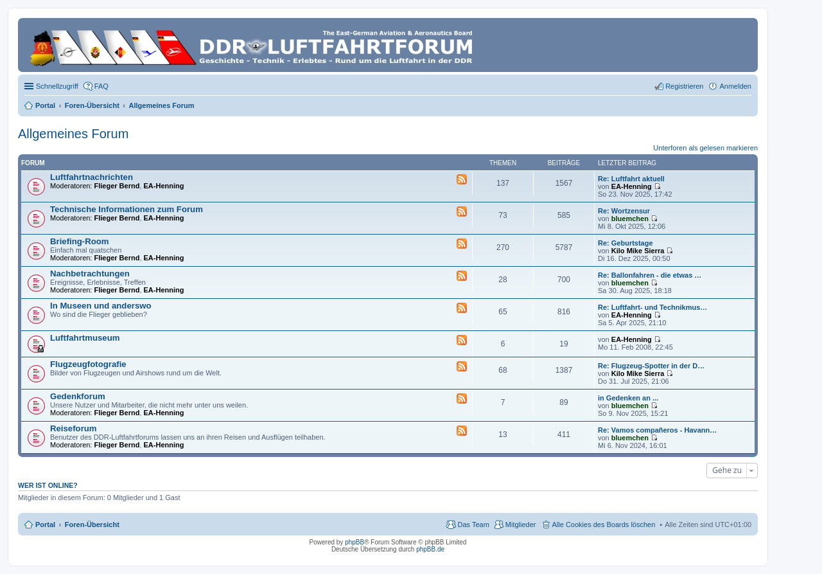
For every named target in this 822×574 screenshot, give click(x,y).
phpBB (354, 542)
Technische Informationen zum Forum (126, 209)
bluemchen (630, 218)
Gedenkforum (77, 396)
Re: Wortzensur (624, 211)
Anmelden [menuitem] (735, 86)
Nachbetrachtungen (90, 273)
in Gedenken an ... (628, 398)
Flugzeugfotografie (88, 364)
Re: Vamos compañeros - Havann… (657, 430)
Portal (45, 105)
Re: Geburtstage (625, 243)
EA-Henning (164, 186)
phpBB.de (430, 549)
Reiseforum (73, 428)
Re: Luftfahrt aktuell (631, 179)
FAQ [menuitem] (101, 86)
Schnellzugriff (57, 86)
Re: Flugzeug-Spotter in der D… (651, 366)
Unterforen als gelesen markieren (705, 148)
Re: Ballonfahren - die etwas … (649, 275)
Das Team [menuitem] (473, 524)
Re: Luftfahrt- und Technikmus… (652, 307)
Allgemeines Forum (73, 134)
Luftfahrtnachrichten (91, 177)
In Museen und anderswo (101, 305)
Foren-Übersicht (92, 524)
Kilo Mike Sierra (638, 251)
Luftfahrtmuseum (84, 338)
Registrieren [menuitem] (684, 86)
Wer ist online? (48, 485)
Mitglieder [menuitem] (520, 524)
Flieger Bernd (117, 186)
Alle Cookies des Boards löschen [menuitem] (604, 524)
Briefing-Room (79, 241)
